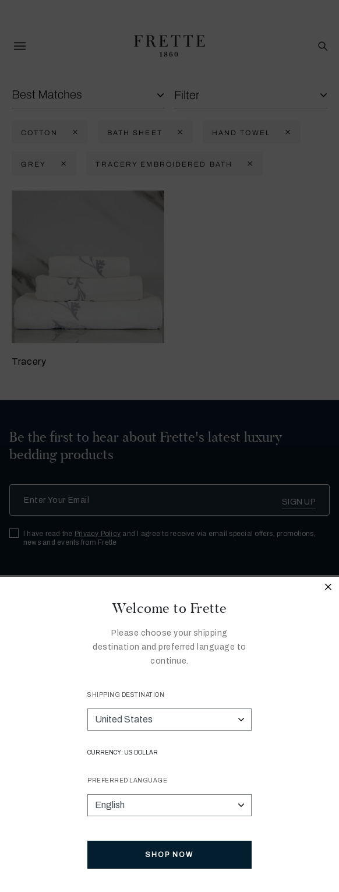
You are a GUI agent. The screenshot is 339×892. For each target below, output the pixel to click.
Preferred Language (127, 780)
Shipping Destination (125, 695)
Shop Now (169, 855)
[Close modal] (328, 588)
